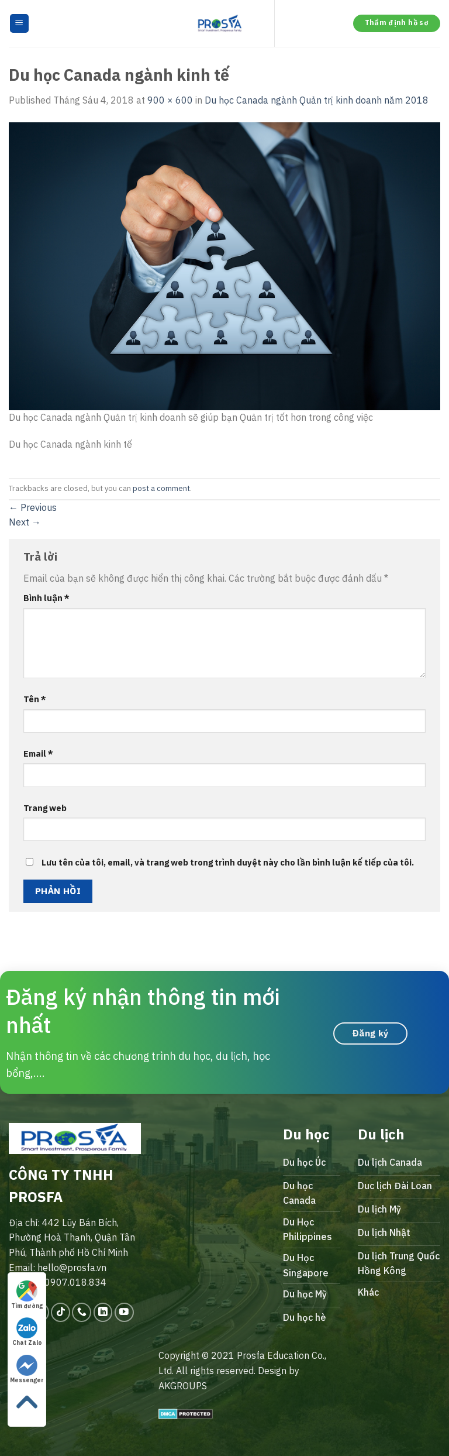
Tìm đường (27, 1295)
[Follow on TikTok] (60, 1312)
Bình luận (46, 597)
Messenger (27, 1369)
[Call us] (81, 1312)
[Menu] (19, 23)
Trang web (45, 807)
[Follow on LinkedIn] (103, 1312)
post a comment (161, 488)
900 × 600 (170, 100)
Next (25, 522)
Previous (33, 507)
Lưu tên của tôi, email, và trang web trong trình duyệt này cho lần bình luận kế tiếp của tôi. (228, 862)
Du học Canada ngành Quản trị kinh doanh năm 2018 (317, 100)
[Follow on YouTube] (124, 1312)
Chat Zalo (27, 1332)
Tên (34, 699)
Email (38, 753)
